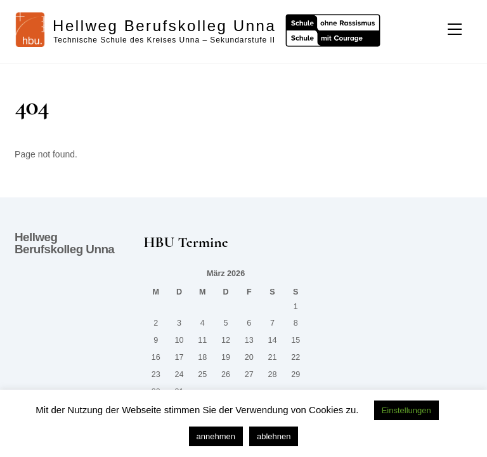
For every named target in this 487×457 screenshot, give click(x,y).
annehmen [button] (216, 436)
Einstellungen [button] (406, 410)
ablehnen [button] (274, 436)
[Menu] (454, 29)
